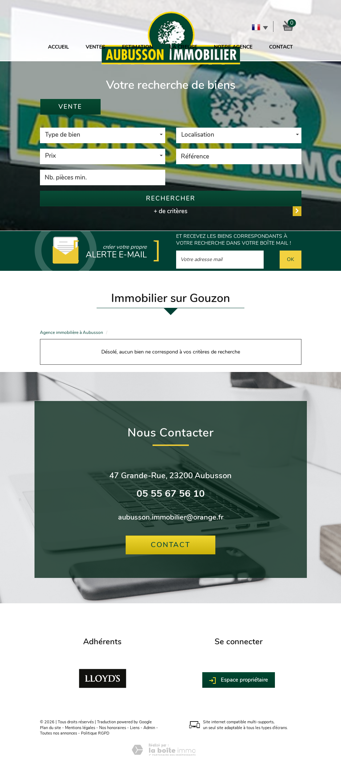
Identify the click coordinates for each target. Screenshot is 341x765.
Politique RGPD (95, 733)
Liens (134, 728)
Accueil (58, 47)
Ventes (95, 47)
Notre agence (233, 47)
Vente (70, 107)
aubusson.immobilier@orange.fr (170, 517)
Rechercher (170, 198)
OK (290, 259)
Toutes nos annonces (58, 733)
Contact (281, 47)
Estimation (137, 47)
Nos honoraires (112, 728)
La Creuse (183, 47)
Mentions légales (80, 728)
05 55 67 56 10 (171, 493)
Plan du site (50, 728)
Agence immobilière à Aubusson (71, 332)
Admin (149, 728)
